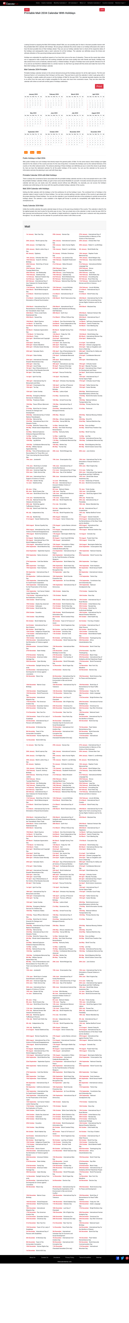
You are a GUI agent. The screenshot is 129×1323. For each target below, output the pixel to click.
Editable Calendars (94, 3)
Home (38, 3)
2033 (26, 10)
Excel (39, 152)
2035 (102, 10)
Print (99, 86)
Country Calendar (108, 3)
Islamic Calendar (46, 3)
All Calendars (73, 3)
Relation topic (119, 3)
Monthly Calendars (60, 3)
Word (32, 152)
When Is (82, 3)
